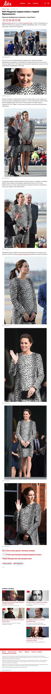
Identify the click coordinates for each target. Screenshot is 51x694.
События (35, 3)
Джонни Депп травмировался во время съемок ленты (13, 620)
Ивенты (20, 651)
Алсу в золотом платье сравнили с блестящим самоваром (18, 551)
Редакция (27, 651)
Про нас (4, 651)
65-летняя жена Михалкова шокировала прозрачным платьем (21, 555)
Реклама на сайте (12, 651)
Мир (29, 3)
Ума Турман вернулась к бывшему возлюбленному (35, 620)
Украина (22, 3)
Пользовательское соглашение (9, 653)
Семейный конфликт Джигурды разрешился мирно (35, 639)
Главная (4, 9)
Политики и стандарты (37, 651)
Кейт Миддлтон (18, 563)
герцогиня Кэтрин (28, 23)
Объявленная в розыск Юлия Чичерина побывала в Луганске (13, 603)
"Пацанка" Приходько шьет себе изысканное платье (17, 558)
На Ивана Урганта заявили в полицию (36, 602)
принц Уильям (7, 563)
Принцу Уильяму (6, 23)
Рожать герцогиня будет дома (22, 254)
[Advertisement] (25, 577)
